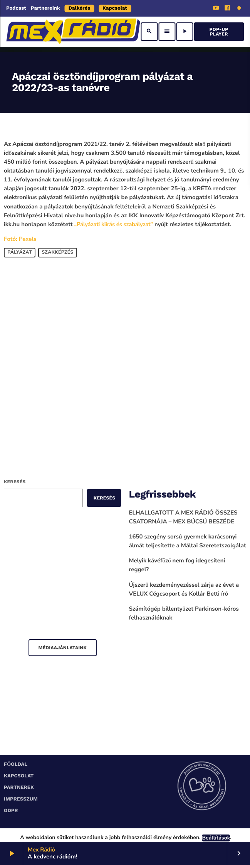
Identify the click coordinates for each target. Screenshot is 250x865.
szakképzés (57, 253)
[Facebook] (228, 9)
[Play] (184, 31)
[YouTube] (216, 9)
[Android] (239, 9)
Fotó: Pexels (20, 239)
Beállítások (216, 838)
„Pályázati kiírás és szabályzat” (113, 225)
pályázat (19, 253)
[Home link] (73, 31)
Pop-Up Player (219, 32)
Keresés (14, 481)
